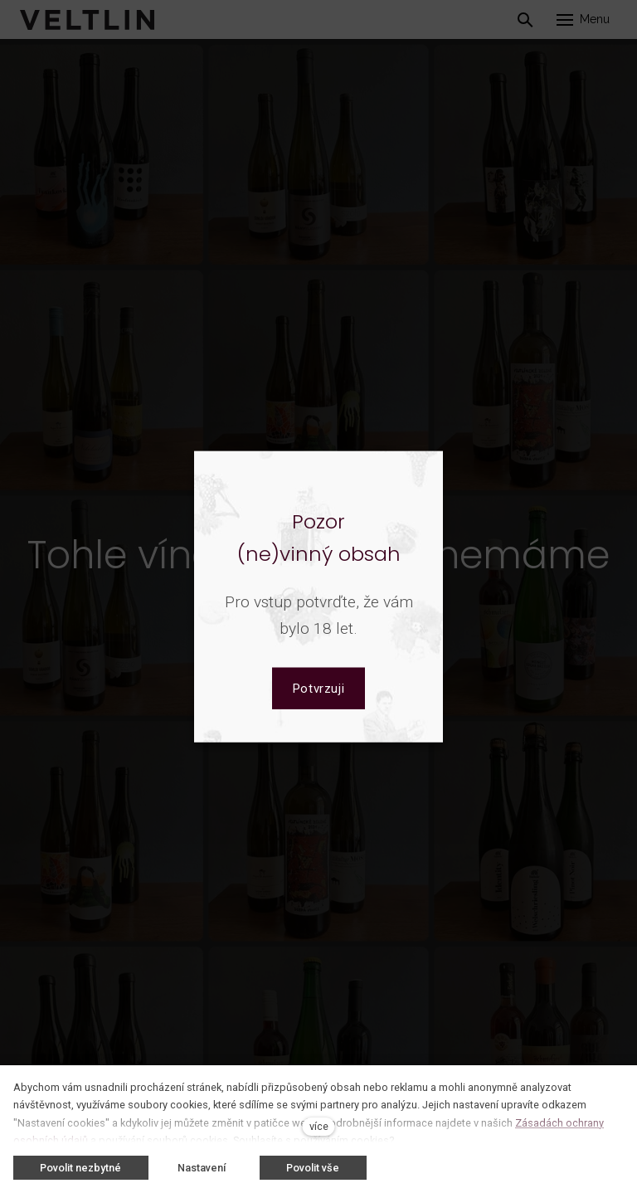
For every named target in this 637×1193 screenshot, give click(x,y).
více (318, 1126)
